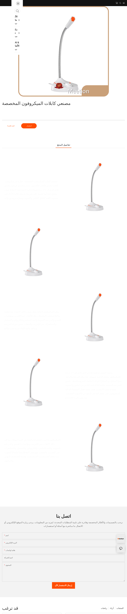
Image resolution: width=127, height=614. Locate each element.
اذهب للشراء (10, 126)
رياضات (104, 608)
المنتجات (120, 608)
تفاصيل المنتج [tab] (63, 145)
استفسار (29, 126)
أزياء (112, 608)
